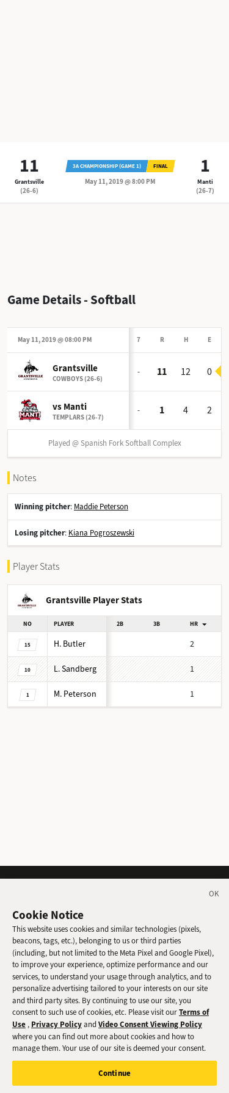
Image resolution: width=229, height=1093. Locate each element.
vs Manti (70, 407)
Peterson (75, 694)
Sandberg (75, 669)
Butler (69, 644)
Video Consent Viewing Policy (150, 1032)
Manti (205, 182)
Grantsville (29, 182)
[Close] (214, 903)
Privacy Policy (56, 1032)
